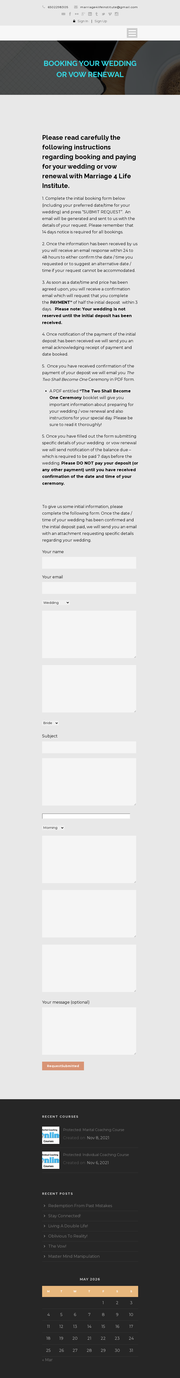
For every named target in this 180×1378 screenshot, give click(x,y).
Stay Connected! (64, 1216)
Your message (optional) (90, 1028)
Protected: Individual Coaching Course (96, 1155)
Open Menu (132, 33)
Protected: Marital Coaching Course (93, 1130)
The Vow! (57, 1246)
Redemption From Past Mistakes (80, 1205)
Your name (90, 559)
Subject (90, 743)
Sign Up (101, 21)
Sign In (83, 21)
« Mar (47, 1360)
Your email (90, 584)
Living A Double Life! (68, 1226)
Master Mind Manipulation (74, 1256)
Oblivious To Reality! (67, 1236)
